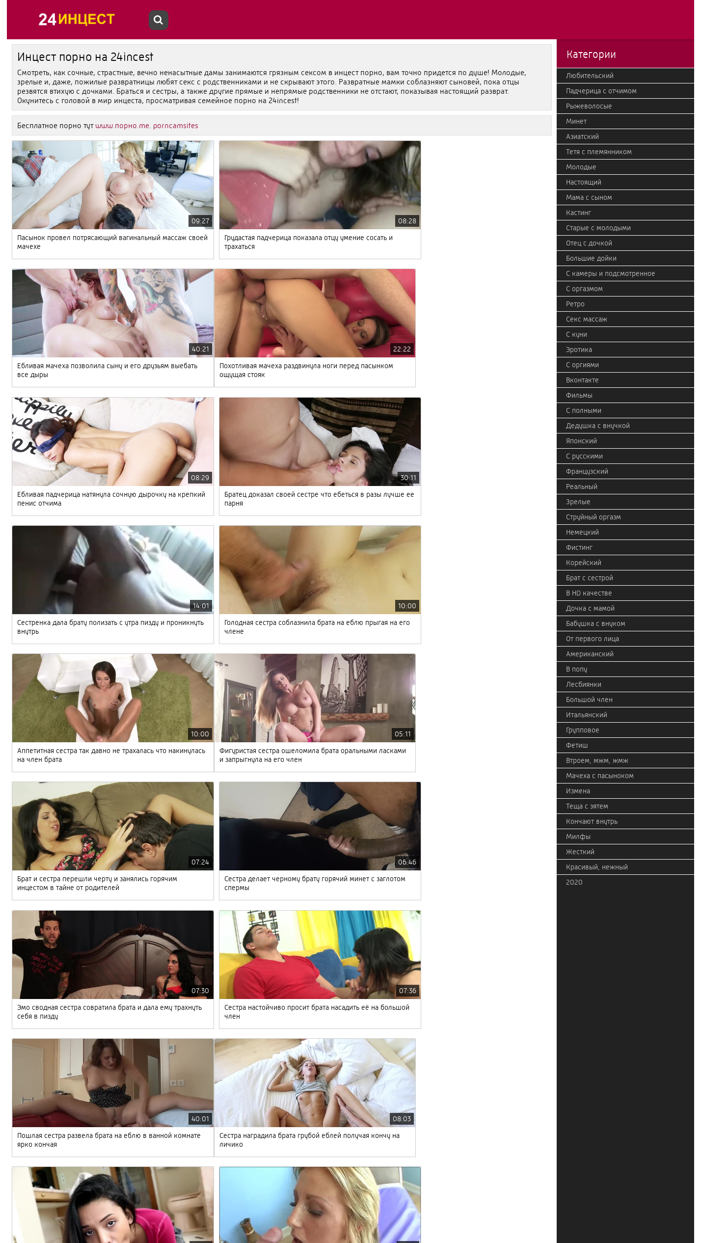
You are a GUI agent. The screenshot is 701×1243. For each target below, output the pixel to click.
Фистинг (579, 547)
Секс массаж (586, 319)
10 (233, 1189)
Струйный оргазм (593, 517)
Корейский (583, 562)
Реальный (581, 486)
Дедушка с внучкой (598, 425)
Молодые (581, 166)
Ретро (575, 303)
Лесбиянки (583, 684)
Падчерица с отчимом (601, 90)
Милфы (578, 836)
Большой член (589, 699)
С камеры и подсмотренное (610, 273)
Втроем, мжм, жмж (597, 760)
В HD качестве (589, 593)
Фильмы (579, 395)
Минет (576, 121)
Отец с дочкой (589, 243)
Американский (590, 653)
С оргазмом (584, 288)
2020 (574, 882)
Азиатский (582, 136)
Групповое (582, 730)
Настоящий (583, 182)
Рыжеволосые (589, 106)
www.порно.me (122, 125)
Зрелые (578, 501)
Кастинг (578, 212)
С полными (583, 410)
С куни (576, 334)
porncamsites (175, 125)
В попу (576, 669)
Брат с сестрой (589, 577)
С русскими (584, 456)
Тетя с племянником (599, 151)
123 (271, 1189)
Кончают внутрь (592, 821)
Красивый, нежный (597, 867)
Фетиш (577, 745)
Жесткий (580, 851)
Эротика (579, 349)
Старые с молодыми (598, 227)
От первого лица (592, 638)
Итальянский (586, 714)
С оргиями (582, 364)
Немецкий (582, 532)
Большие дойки (591, 258)
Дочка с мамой (590, 608)
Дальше (302, 1189)
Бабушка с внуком (595, 623)
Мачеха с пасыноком (600, 775)
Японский (581, 440)
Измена (578, 790)
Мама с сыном (589, 197)
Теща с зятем (587, 806)
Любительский (590, 75)
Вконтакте (582, 380)
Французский (587, 471)
